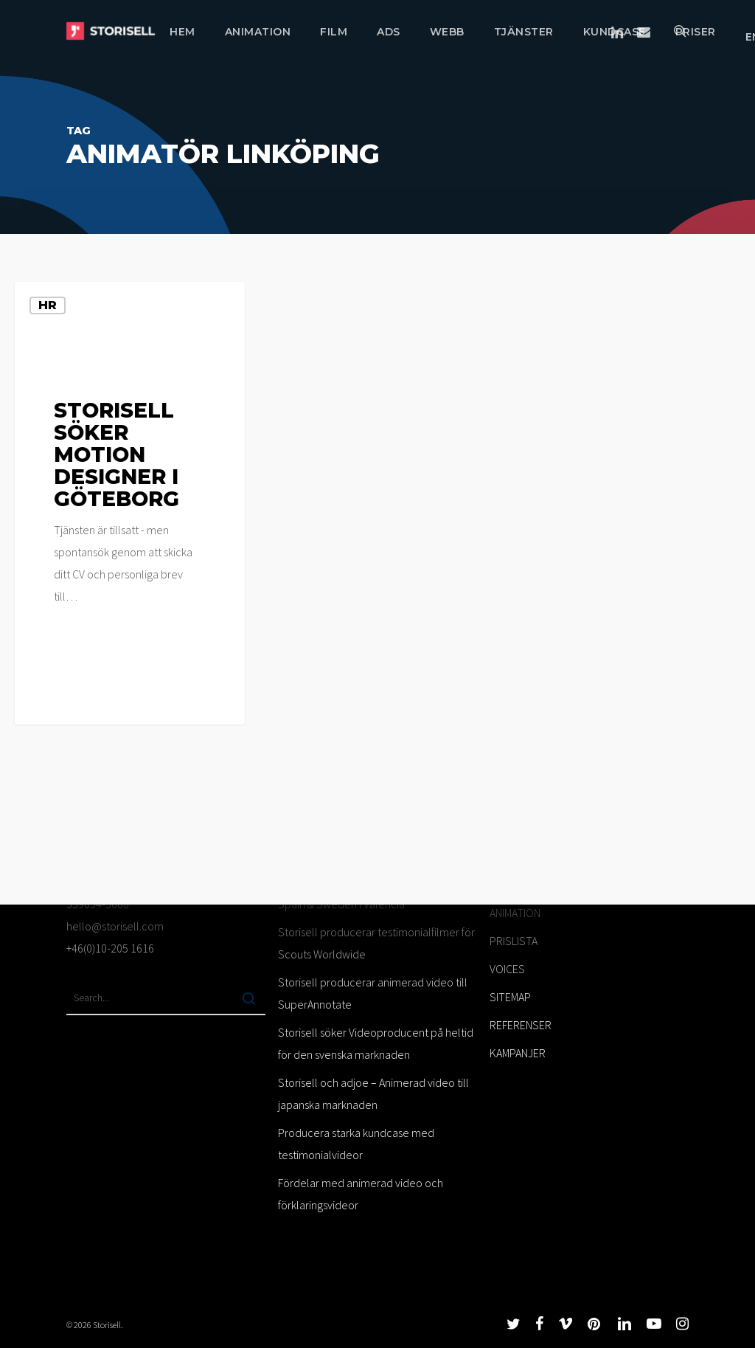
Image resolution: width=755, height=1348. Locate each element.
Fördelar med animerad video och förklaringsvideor (360, 1193)
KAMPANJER (518, 1052)
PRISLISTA (513, 940)
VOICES (507, 968)
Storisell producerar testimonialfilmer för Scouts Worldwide (376, 942)
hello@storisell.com (115, 926)
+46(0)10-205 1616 (110, 948)
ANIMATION (515, 912)
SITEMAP (510, 996)
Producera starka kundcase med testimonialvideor (356, 1143)
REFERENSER (521, 1024)
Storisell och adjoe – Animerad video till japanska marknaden (373, 1093)
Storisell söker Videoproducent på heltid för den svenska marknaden (375, 1043)
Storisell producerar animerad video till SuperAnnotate (372, 993)
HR (47, 305)
